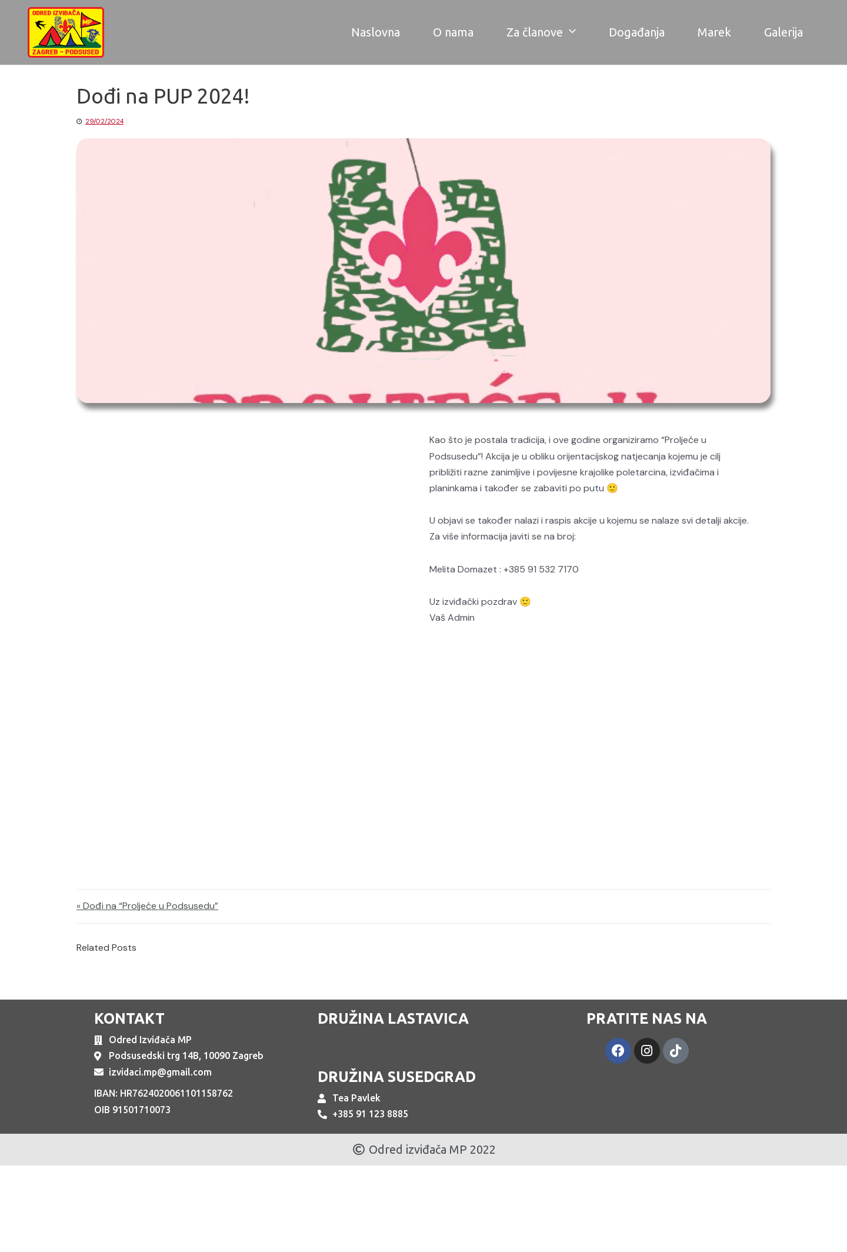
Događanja (637, 32)
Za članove (541, 32)
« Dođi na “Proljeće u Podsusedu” (147, 906)
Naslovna (375, 32)
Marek (714, 32)
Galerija (783, 32)
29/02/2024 (104, 121)
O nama (453, 32)
